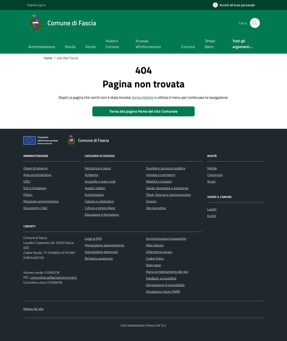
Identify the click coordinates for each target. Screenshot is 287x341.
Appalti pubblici (95, 188)
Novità (70, 46)
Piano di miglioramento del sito (167, 271)
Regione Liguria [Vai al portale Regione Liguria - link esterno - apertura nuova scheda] (36, 5)
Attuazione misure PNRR (163, 291)
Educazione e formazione (102, 214)
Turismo (151, 201)
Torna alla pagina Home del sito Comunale (143, 111)
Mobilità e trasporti (159, 181)
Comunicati (215, 174)
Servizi (90, 46)
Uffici (26, 181)
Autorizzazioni (94, 194)
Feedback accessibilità (161, 278)
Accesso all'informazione (148, 43)
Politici (27, 194)
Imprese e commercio (160, 174)
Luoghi (211, 209)
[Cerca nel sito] (255, 23)
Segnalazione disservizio (101, 251)
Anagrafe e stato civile (100, 181)
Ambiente (91, 174)
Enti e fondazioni (34, 188)
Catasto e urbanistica (99, 201)
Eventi (211, 215)
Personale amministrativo (41, 201)
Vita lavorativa (156, 207)
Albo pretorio (155, 245)
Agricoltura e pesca (98, 168)
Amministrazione (41, 46)
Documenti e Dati (35, 207)
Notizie (212, 168)
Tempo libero (210, 43)
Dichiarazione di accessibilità (165, 284)
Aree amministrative (37, 174)
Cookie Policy (155, 258)
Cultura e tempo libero (100, 207)
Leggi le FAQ (93, 238)
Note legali (153, 265)
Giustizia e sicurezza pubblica (165, 168)
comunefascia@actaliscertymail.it (53, 277)
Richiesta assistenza (99, 258)
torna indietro (143, 97)
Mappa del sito (33, 308)
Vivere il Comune (112, 43)
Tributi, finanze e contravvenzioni (168, 194)
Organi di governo (35, 168)
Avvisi (211, 181)
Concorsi (188, 46)
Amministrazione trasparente (166, 238)
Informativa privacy (159, 251)
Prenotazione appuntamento (104, 245)
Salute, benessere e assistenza (167, 188)
